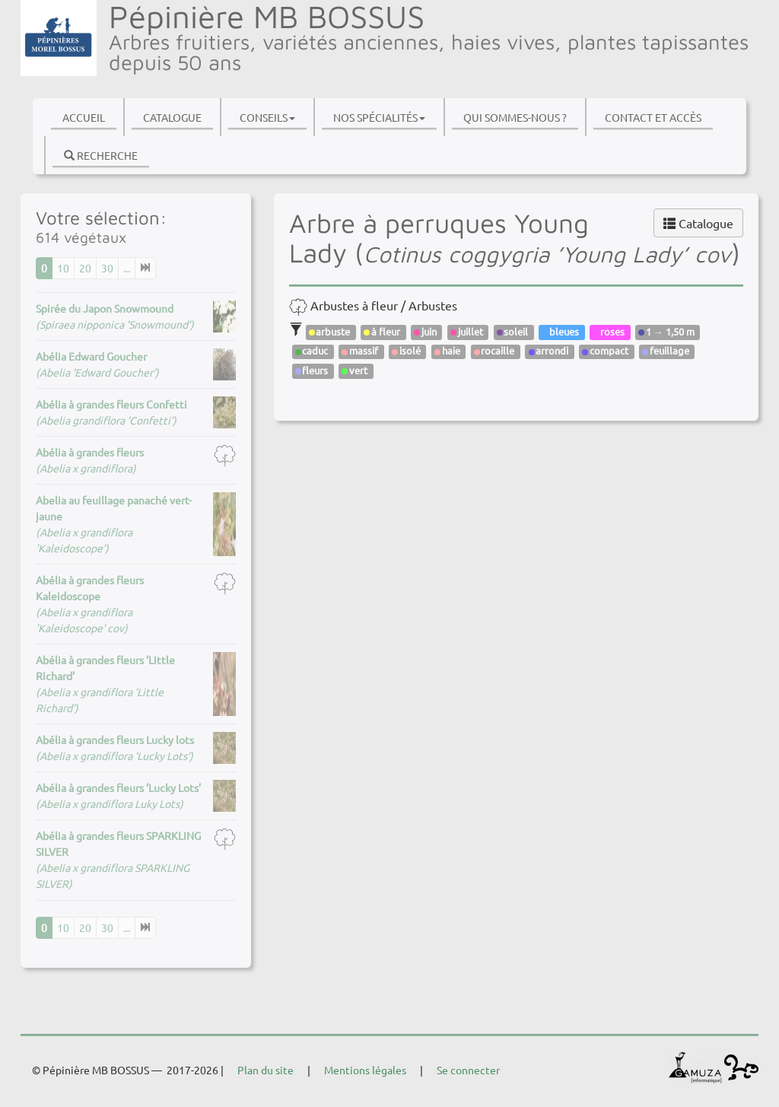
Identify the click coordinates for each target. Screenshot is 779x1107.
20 (85, 268)
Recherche (101, 155)
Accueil (83, 117)
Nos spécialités (379, 117)
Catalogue (172, 117)
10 (63, 268)
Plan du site (265, 1070)
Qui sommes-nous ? (515, 117)
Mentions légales (365, 1070)
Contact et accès (653, 117)
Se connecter (468, 1070)
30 (107, 268)
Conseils (267, 117)
